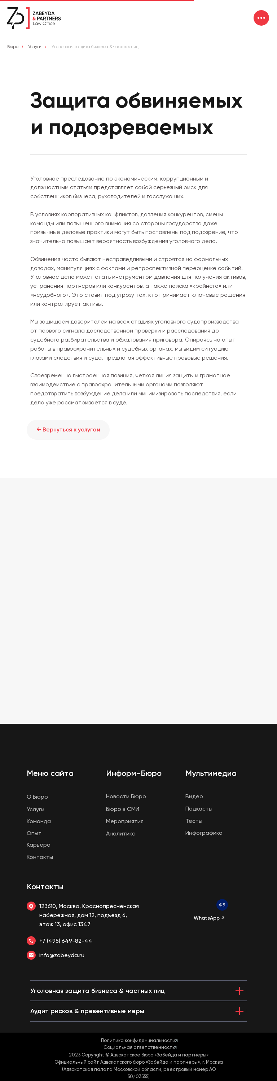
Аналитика (121, 833)
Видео (194, 796)
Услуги (34, 46)
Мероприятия (125, 821)
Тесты (193, 820)
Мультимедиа (211, 773)
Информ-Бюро (134, 773)
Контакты (45, 886)
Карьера (38, 844)
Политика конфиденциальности (138, 1040)
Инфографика (204, 832)
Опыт (34, 833)
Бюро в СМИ (122, 809)
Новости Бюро (126, 796)
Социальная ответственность (139, 1047)
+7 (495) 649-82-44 (65, 940)
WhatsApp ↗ (209, 918)
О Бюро (37, 796)
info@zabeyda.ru (61, 955)
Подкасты (198, 808)
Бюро (12, 46)
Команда (39, 821)
